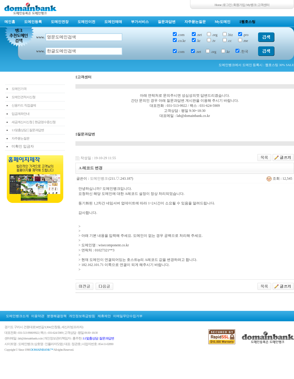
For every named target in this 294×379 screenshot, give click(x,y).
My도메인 (222, 22)
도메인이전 (86, 22)
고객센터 (263, 5)
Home (218, 5)
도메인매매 (113, 22)
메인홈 (9, 22)
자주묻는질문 (195, 22)
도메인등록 (33, 22)
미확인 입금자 (23, 146)
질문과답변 (167, 22)
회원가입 (239, 5)
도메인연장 (60, 22)
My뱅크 (251, 5)
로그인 (227, 5)
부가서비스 (140, 22)
